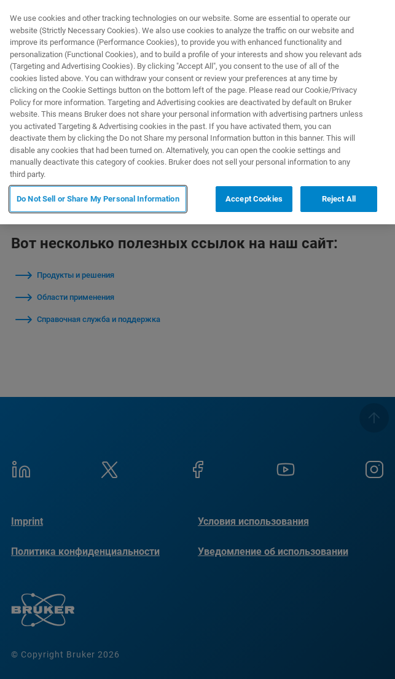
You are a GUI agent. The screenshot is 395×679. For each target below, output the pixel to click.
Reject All (339, 198)
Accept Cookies (254, 198)
